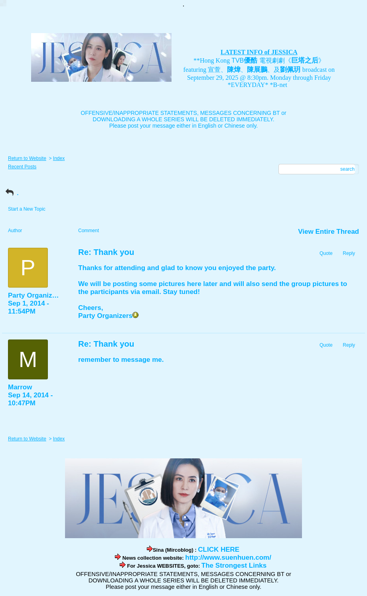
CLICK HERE (218, 549)
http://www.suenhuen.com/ (228, 557)
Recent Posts (22, 167)
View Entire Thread (328, 231)
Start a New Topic (26, 209)
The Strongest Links (233, 565)
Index (59, 158)
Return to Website (27, 158)
